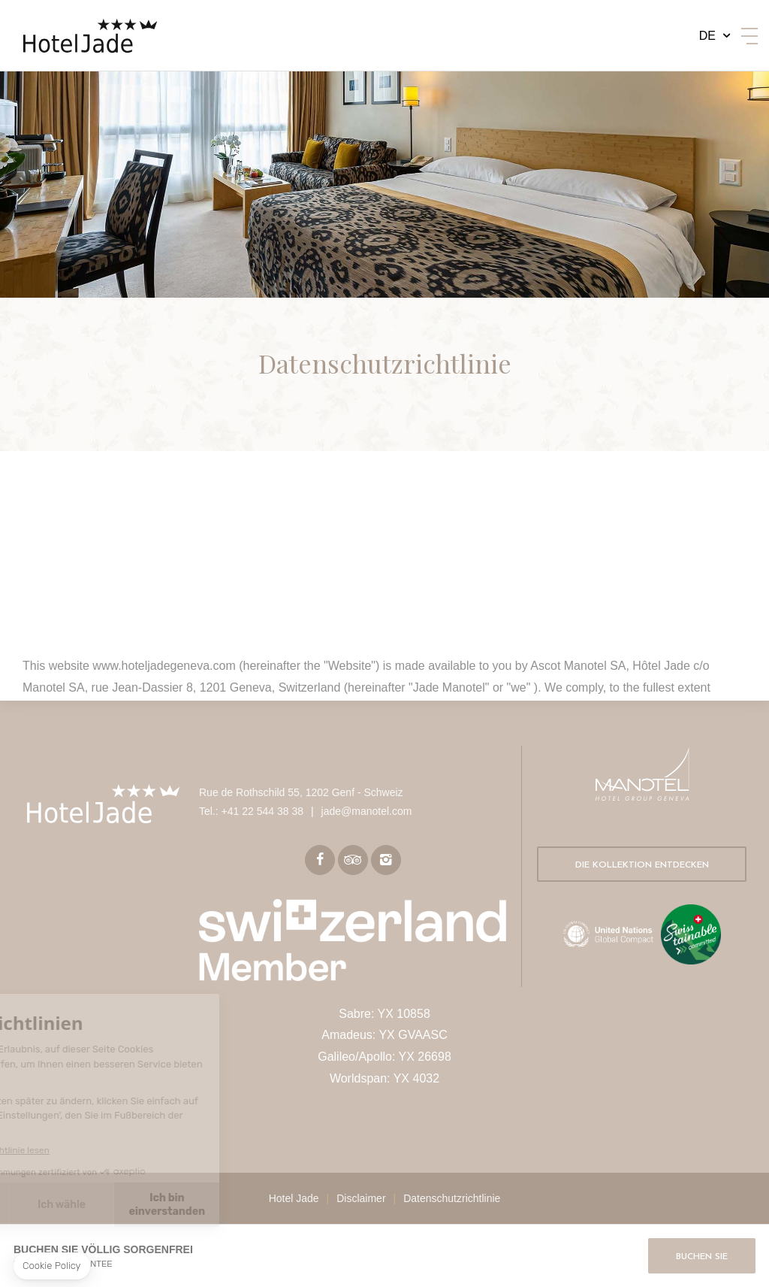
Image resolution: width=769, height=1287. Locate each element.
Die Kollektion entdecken (642, 865)
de (707, 35)
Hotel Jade (294, 1198)
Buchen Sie (702, 1256)
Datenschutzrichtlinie (451, 1198)
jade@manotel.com (366, 811)
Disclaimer (360, 1198)
